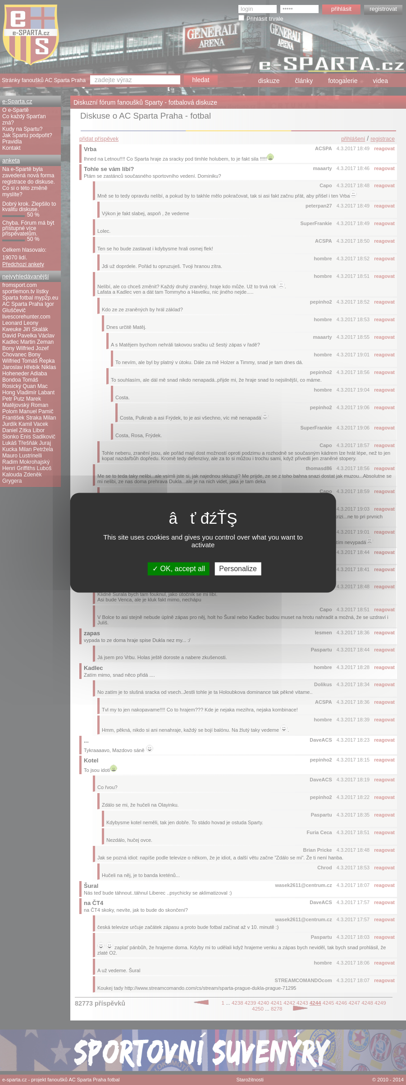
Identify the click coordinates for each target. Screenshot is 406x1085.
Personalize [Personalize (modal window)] (238, 569)
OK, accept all (178, 569)
